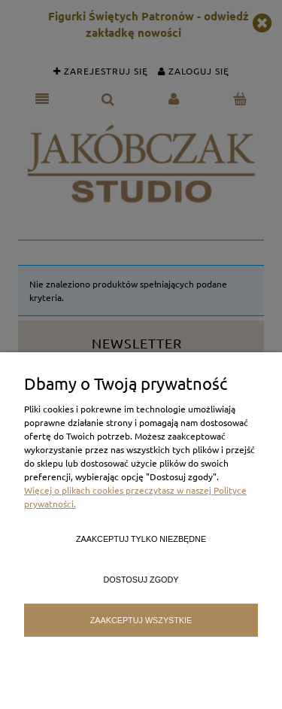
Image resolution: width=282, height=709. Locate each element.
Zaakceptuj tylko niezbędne (141, 538)
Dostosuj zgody (141, 579)
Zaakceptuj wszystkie (141, 620)
